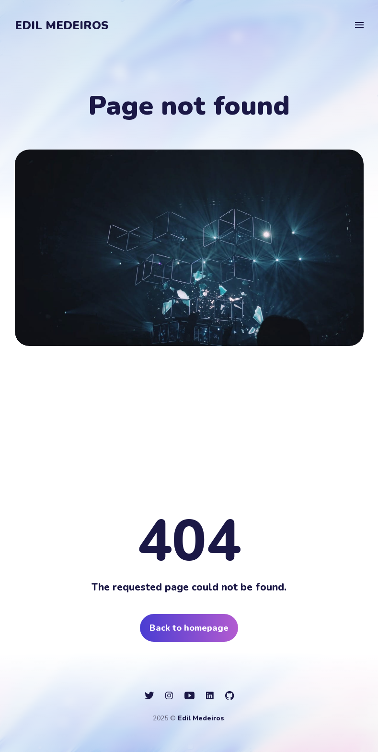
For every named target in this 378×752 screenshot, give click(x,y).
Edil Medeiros (62, 25)
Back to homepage (189, 628)
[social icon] (149, 696)
